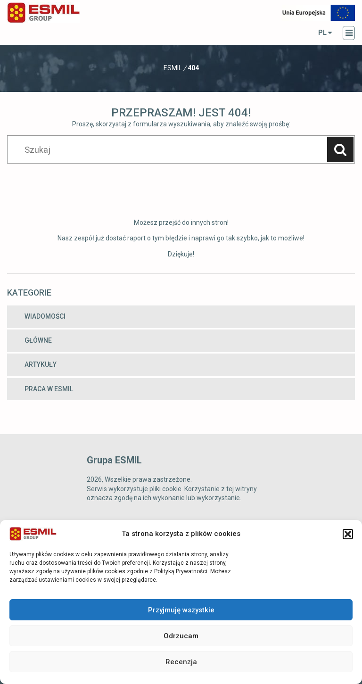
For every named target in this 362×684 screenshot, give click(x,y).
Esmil (173, 68)
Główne (38, 340)
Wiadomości (45, 316)
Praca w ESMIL (49, 389)
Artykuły (41, 364)
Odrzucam (181, 636)
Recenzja (181, 662)
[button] (348, 534)
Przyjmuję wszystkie (181, 610)
